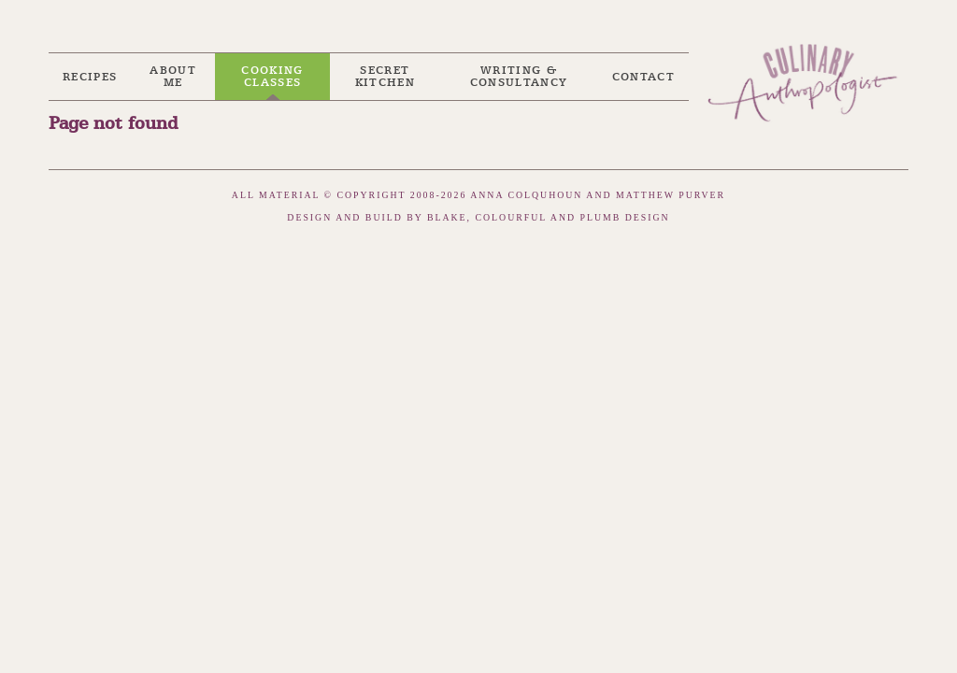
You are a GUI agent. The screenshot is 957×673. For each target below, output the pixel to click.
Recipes (90, 77)
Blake (447, 217)
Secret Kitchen (385, 76)
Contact (643, 77)
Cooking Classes (272, 76)
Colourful (511, 217)
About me (173, 76)
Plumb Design (625, 217)
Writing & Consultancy (519, 76)
